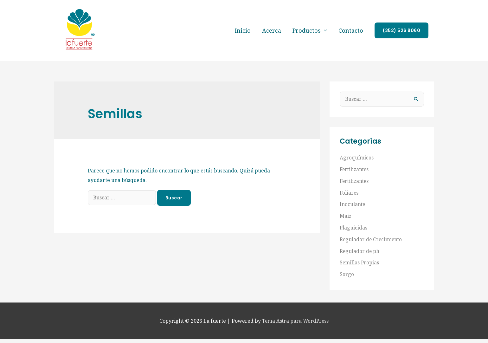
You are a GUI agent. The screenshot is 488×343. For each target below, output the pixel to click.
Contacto (350, 33)
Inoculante (353, 209)
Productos (306, 33)
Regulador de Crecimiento (371, 244)
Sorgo (347, 278)
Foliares (349, 198)
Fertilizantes (355, 175)
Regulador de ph (360, 255)
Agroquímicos (357, 164)
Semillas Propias (360, 266)
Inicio (243, 33)
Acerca (271, 33)
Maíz (345, 221)
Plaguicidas (354, 232)
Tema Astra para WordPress (295, 324)
